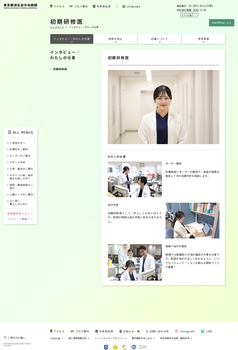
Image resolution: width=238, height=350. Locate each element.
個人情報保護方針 (77, 338)
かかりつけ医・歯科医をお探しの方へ (21, 177)
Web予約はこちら (221, 22)
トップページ (57, 27)
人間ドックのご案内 (21, 194)
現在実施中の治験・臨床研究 (174, 338)
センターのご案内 (20, 155)
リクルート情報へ (19, 219)
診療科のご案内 (19, 149)
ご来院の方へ (17, 143)
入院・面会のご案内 (21, 168)
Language (55, 338)
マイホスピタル (188, 14)
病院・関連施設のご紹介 (21, 186)
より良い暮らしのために (19, 202)
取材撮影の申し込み (142, 338)
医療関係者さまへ (19, 213)
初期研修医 (60, 69)
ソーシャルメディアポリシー (109, 338)
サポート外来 (17, 162)
